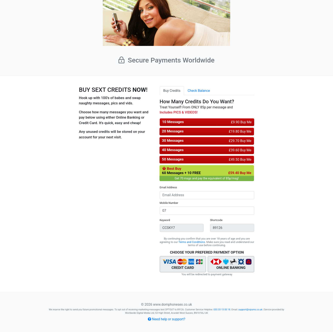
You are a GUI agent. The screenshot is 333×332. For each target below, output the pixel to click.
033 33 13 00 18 (221, 309)
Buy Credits (172, 91)
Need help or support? (166, 319)
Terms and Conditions (191, 242)
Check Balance (199, 91)
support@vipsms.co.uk (250, 309)
